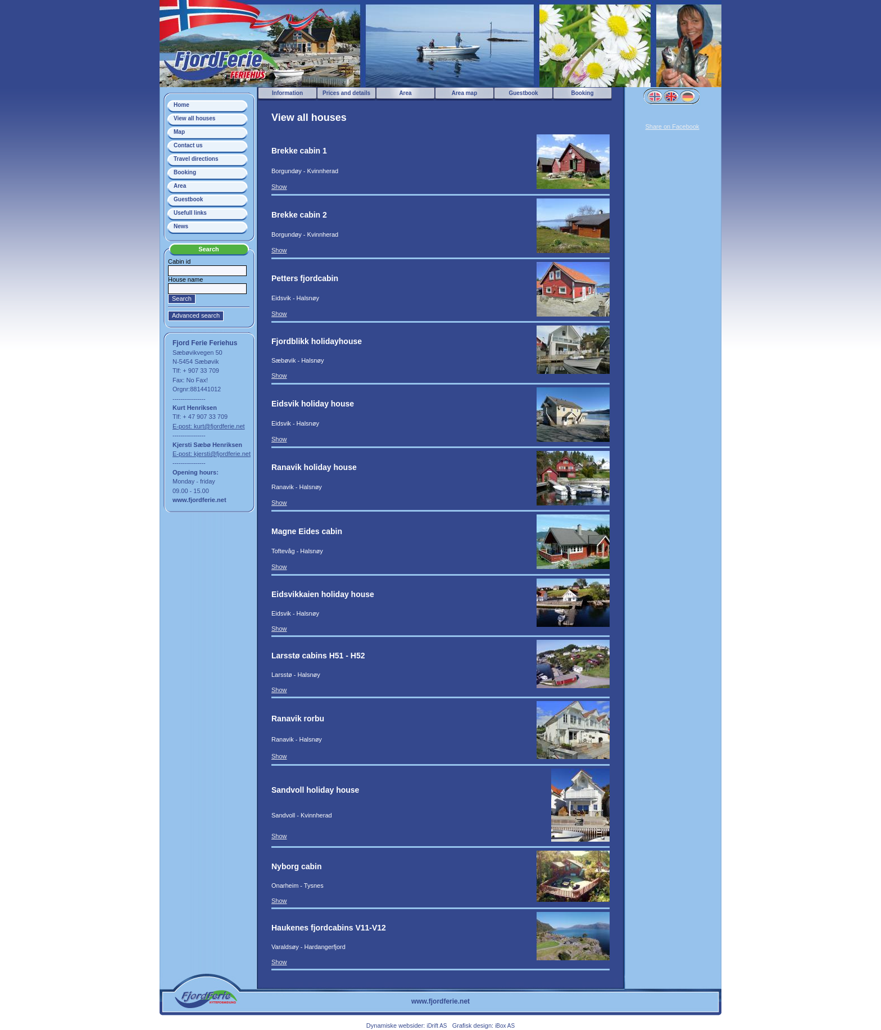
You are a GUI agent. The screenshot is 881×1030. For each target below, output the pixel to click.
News (181, 226)
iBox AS (505, 1026)
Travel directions (196, 159)
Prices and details (346, 93)
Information (287, 93)
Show (279, 186)
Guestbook (188, 199)
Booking (185, 172)
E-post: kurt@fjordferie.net (208, 426)
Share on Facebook (672, 126)
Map (179, 132)
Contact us (188, 145)
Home (181, 105)
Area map (465, 93)
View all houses (194, 118)
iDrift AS (436, 1026)
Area (180, 186)
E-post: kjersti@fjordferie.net (211, 453)
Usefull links (190, 213)
